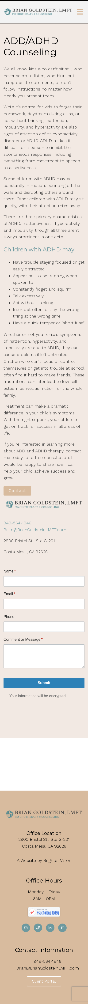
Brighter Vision (57, 860)
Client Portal (44, 981)
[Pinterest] (62, 928)
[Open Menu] (80, 11)
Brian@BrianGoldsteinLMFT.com (35, 529)
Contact (17, 491)
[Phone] (38, 928)
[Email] (26, 928)
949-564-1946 (17, 522)
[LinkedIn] (50, 928)
